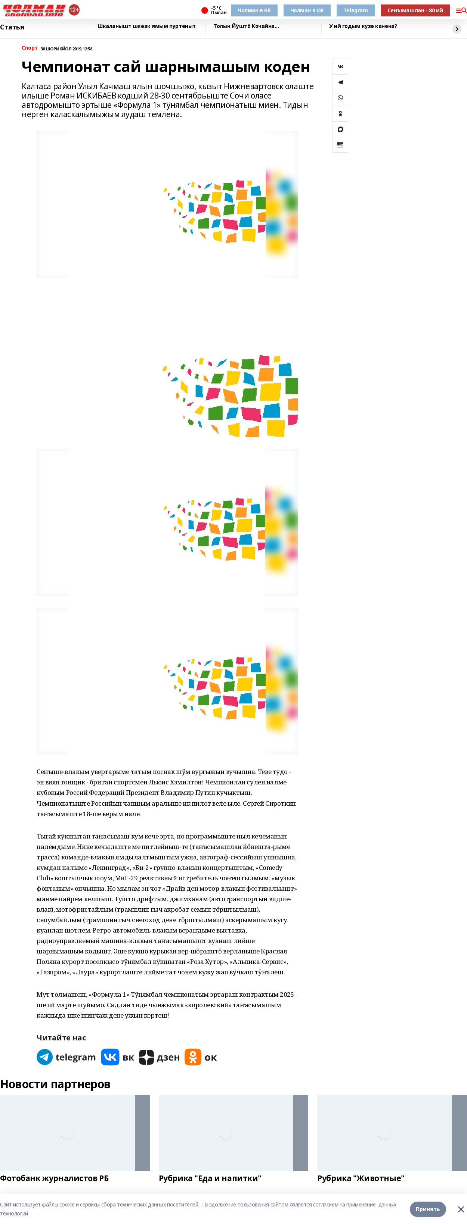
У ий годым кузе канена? (363, 26)
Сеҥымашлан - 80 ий (415, 10)
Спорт (30, 48)
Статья (12, 27)
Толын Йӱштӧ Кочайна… (246, 26)
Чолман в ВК (254, 10)
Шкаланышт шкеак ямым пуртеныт (147, 26)
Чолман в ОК (307, 10)
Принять (428, 1208)
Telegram (355, 10)
